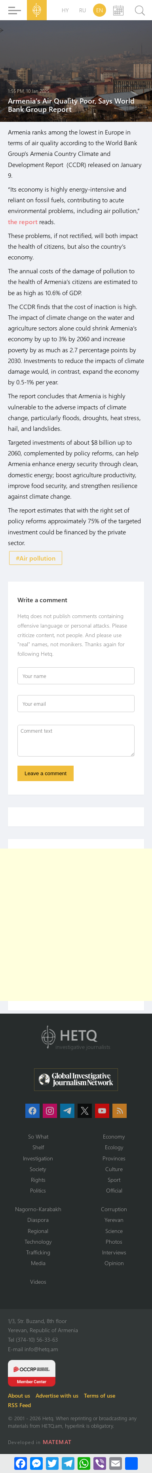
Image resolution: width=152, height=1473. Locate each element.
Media (38, 1263)
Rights (38, 1179)
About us (19, 1395)
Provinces (114, 1158)
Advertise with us (57, 1395)
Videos (38, 1281)
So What (38, 1136)
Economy (114, 1136)
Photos (114, 1241)
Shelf (38, 1147)
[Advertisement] (76, 925)
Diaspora (38, 1219)
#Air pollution (35, 558)
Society (38, 1169)
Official (114, 1190)
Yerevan (114, 1219)
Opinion (114, 1263)
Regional (38, 1231)
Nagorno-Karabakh (38, 1209)
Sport (114, 1179)
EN (99, 10)
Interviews (114, 1252)
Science (114, 1231)
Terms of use (99, 1395)
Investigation (38, 1158)
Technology (38, 1241)
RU (82, 10)
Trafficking (38, 1252)
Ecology (114, 1147)
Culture (114, 1169)
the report (23, 221)
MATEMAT (57, 1442)
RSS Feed (19, 1405)
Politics (38, 1190)
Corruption (114, 1209)
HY (65, 10)
